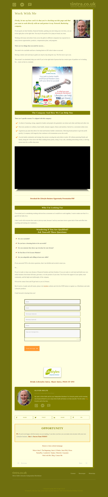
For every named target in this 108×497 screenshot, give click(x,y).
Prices (70, 450)
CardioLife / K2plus (49, 453)
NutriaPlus (39, 453)
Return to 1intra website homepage (52, 446)
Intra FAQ (65, 450)
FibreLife (59, 453)
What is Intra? (37, 450)
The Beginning (46, 450)
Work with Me (46, 455)
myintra (46, 286)
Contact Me (59, 455)
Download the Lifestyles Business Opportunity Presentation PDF (52, 198)
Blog (53, 455)
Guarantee (66, 453)
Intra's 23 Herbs (56, 450)
